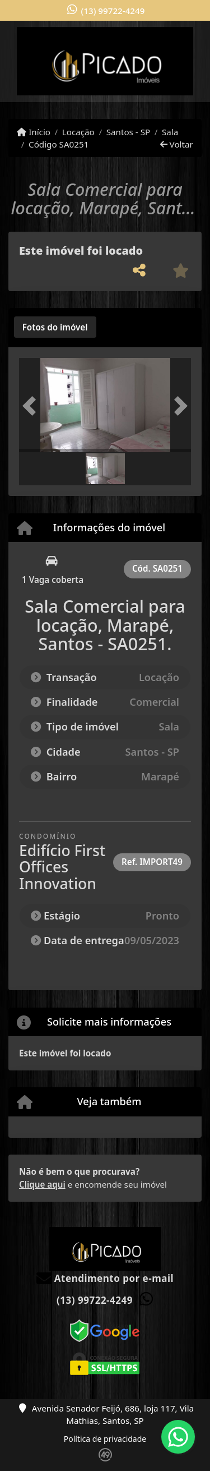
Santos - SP (128, 131)
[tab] (55, 327)
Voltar (176, 144)
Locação (78, 131)
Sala (170, 131)
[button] (32, 406)
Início (33, 131)
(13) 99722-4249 (113, 10)
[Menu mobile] (105, 61)
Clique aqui (42, 1184)
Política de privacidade (105, 1438)
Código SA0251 (58, 144)
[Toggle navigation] (178, 35)
